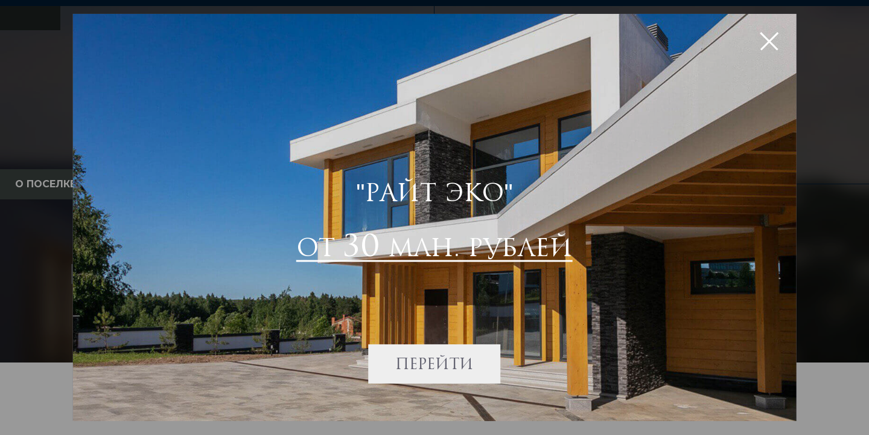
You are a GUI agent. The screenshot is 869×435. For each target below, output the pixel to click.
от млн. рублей (434, 245)
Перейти (435, 362)
